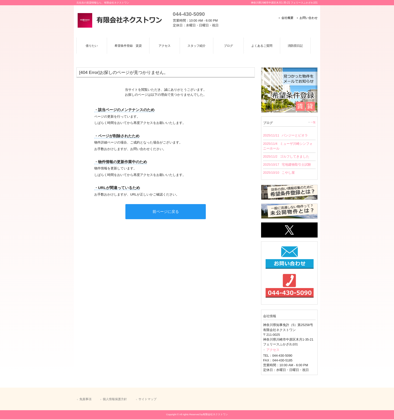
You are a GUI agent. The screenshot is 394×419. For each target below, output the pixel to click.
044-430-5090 (189, 14)
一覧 (313, 122)
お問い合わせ (309, 17)
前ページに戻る (166, 211)
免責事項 (85, 399)
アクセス (272, 350)
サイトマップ (147, 399)
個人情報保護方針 (115, 399)
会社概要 (287, 17)
